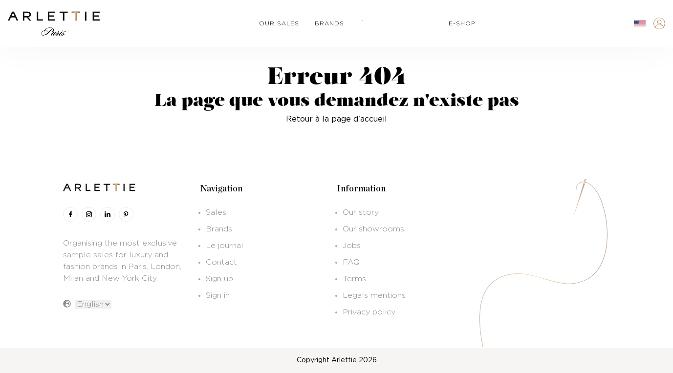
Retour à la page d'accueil (336, 119)
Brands (219, 229)
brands (329, 23)
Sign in (218, 295)
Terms (354, 279)
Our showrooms (373, 229)
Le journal (224, 245)
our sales (279, 23)
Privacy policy (369, 312)
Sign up (219, 279)
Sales (216, 212)
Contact (221, 262)
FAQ (351, 262)
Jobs (352, 245)
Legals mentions (374, 295)
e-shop (462, 23)
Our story (361, 212)
